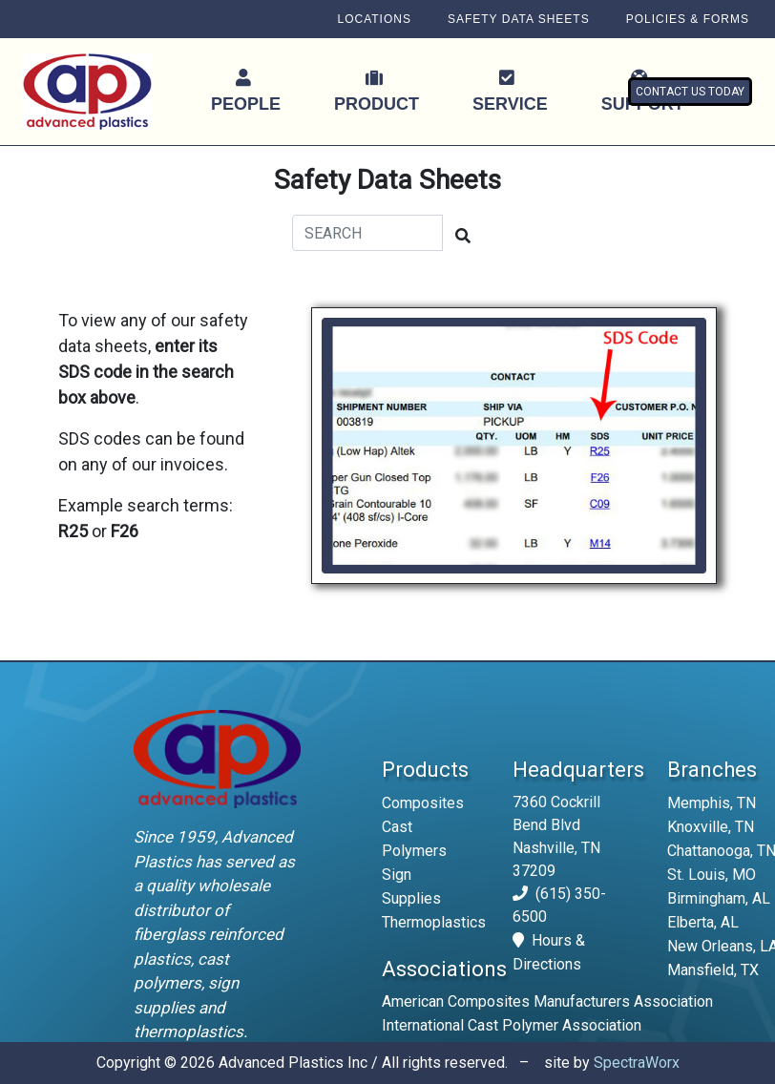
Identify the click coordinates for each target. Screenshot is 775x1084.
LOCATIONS (373, 19)
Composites (423, 803)
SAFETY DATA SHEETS (519, 19)
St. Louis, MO (711, 874)
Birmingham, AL (718, 898)
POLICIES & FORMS (687, 19)
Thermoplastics (434, 922)
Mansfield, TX (713, 970)
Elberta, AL (703, 922)
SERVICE (510, 91)
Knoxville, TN (710, 827)
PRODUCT (376, 91)
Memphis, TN (711, 803)
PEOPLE (246, 91)
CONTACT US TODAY (690, 91)
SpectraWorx (637, 1062)
